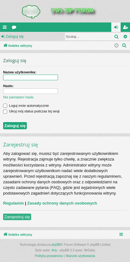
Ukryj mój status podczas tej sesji (31, 111)
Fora (15, 28)
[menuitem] (124, 45)
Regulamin (13, 203)
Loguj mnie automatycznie (26, 105)
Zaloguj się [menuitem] (117, 28)
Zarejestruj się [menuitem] (126, 28)
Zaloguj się (15, 36)
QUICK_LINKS (5, 28)
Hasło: (8, 86)
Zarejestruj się (17, 217)
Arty (54, 250)
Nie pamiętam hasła (18, 97)
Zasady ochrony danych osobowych (62, 203)
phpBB (56, 244)
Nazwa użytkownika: (19, 72)
